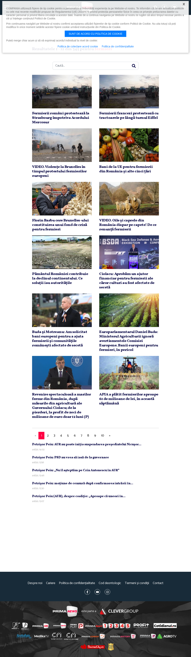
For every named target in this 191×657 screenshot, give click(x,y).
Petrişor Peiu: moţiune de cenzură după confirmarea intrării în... (82, 483)
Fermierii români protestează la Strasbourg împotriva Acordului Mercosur (60, 118)
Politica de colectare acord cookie (77, 47)
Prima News (65, 611)
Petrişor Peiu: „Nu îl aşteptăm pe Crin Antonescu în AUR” (75, 470)
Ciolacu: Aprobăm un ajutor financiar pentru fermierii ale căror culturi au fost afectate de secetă (126, 280)
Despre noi (35, 583)
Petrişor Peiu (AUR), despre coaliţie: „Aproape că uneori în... (79, 496)
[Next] (110, 435)
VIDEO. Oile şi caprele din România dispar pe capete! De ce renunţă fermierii (127, 225)
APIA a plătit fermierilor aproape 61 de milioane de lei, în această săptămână (128, 399)
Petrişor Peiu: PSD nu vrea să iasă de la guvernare (70, 457)
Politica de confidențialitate (77, 583)
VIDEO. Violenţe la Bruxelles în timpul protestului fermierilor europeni (59, 171)
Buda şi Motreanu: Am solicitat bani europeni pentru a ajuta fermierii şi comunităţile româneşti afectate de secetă (59, 338)
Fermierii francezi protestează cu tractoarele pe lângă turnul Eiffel (129, 116)
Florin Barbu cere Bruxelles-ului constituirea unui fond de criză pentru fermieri (60, 225)
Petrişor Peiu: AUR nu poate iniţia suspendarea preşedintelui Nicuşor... (86, 444)
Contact (158, 583)
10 (102, 435)
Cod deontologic (110, 583)
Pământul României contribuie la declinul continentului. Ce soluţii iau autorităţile (60, 278)
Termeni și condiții (137, 583)
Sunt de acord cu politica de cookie (95, 33)
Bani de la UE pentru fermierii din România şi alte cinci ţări (126, 169)
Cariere (50, 583)
